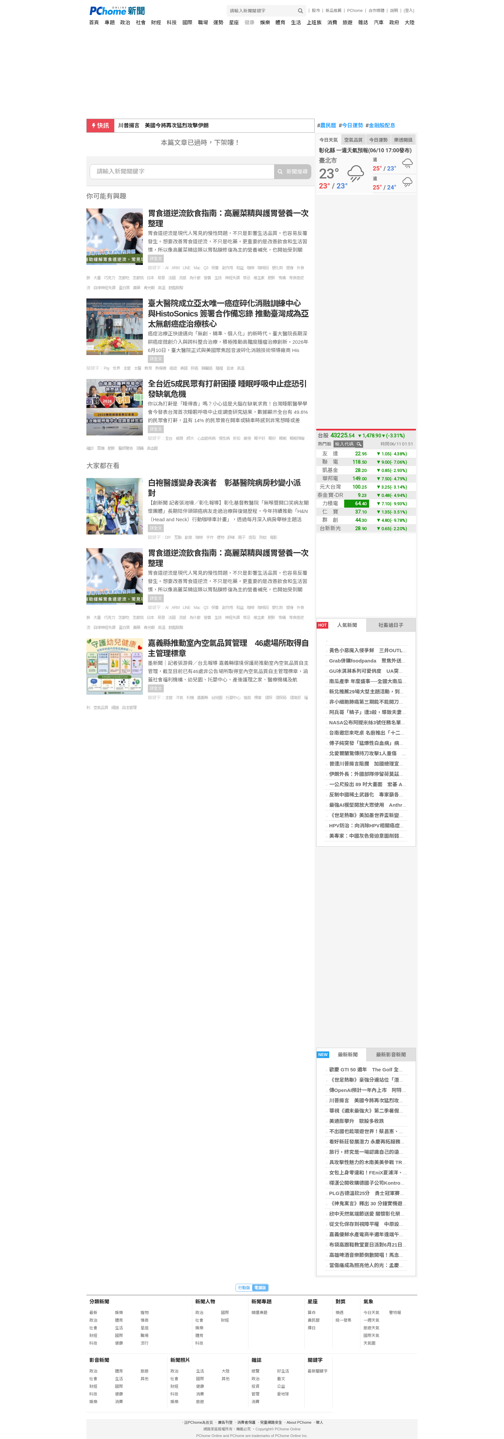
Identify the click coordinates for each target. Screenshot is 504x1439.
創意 (188, 537)
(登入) (409, 10)
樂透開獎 (403, 140)
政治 (125, 22)
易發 (161, 278)
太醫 (137, 368)
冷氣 (179, 697)
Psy (106, 368)
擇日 (312, 1328)
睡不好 (259, 438)
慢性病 (224, 438)
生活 (296, 22)
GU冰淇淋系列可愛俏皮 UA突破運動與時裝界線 (384, 671)
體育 (280, 22)
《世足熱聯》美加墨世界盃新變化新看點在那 (379, 815)
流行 (145, 1343)
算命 (312, 1312)
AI (166, 268)
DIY (168, 537)
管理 (255, 1394)
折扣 (236, 438)
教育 (148, 368)
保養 (215, 268)
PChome (355, 10)
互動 (177, 537)
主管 (127, 368)
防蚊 (262, 537)
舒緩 (231, 537)
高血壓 (152, 448)
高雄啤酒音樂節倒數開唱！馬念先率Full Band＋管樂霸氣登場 (397, 1255)
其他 (145, 1379)
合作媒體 (376, 10)
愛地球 (283, 1394)
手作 (209, 537)
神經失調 (232, 278)
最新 (93, 1312)
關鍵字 (315, 1360)
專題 (110, 22)
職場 (203, 22)
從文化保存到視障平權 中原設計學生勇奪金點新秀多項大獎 (396, 1224)
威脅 (179, 438)
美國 (183, 368)
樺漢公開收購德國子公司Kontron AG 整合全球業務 (388, 1183)
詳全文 (156, 258)
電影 (273, 537)
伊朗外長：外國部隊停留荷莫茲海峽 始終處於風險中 (389, 774)
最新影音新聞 (391, 1054)
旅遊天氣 (371, 1328)
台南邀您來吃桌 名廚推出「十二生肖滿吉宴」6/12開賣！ (392, 733)
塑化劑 (277, 268)
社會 (141, 22)
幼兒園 (216, 697)
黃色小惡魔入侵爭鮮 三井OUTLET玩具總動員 (381, 650)
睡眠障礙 (297, 438)
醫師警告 (125, 448)
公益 (281, 1386)
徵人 (319, 1422)
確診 (90, 448)
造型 (252, 537)
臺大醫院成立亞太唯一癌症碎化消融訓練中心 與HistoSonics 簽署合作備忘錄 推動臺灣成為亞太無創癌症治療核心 (228, 313)
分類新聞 (99, 1301)
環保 (268, 697)
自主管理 (129, 707)
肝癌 (194, 368)
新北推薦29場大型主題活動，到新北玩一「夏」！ (384, 691)
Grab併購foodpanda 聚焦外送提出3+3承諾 (379, 660)
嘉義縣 (202, 697)
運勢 (218, 22)
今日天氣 (328, 140)
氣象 (368, 1301)
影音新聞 (99, 1360)
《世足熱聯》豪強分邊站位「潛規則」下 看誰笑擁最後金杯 (394, 1080)
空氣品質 (353, 140)
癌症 (173, 368)
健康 (249, 22)
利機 (190, 697)
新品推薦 (334, 10)
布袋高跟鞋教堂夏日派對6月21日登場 (370, 1245)
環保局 (280, 697)
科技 (172, 22)
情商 (145, 1320)
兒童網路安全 (271, 1422)
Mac (197, 268)
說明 (394, 10)
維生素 (258, 278)
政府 (394, 22)
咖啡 (250, 268)
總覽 (255, 1371)
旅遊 (348, 22)
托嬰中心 (233, 697)
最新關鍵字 (318, 1371)
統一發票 (344, 1320)
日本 (150, 278)
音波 (230, 368)
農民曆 (326, 125)
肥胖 (271, 278)
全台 (168, 438)
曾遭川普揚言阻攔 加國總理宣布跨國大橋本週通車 (386, 764)
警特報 (395, 1312)
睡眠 (282, 438)
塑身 (289, 268)
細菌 (115, 707)
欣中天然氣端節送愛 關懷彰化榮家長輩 (373, 1214)
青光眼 (149, 288)
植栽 (247, 697)
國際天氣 (371, 1335)
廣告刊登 (225, 1422)
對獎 (341, 1301)
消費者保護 (246, 1422)
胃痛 (282, 278)
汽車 (379, 22)
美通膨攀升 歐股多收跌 (356, 1121)
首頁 (94, 22)
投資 (255, 1386)
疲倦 (247, 438)
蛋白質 (124, 288)
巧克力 (109, 278)
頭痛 (140, 448)
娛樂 (265, 22)
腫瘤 (219, 368)
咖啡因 (262, 268)
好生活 (283, 1371)
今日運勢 (351, 125)
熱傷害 (160, 368)
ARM (175, 268)
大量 (97, 278)
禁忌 (246, 278)
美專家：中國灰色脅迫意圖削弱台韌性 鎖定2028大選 (389, 836)
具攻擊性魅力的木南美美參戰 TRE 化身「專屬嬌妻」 (388, 1162)
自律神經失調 (104, 288)
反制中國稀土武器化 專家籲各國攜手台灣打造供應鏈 (389, 794)
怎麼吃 (123, 278)
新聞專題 (261, 1301)
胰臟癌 (206, 368)
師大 (190, 438)
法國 (171, 278)
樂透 (340, 1312)
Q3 (205, 268)
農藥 (136, 288)
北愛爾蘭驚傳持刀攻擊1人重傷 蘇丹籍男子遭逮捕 (385, 753)
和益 (240, 268)
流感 (182, 278)
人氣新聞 (337, 625)
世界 (116, 368)
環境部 (295, 697)
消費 (332, 22)
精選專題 (259, 1312)
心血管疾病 (206, 438)
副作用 (227, 268)
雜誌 (363, 22)
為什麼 (194, 278)
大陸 (410, 22)
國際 (187, 22)
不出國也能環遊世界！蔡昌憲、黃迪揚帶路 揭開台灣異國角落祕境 (404, 1131)
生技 (218, 278)
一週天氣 (371, 1320)
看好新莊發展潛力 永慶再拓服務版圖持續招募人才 (384, 1141)
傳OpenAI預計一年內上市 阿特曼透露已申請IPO (384, 1090)
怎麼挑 (138, 278)
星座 (234, 22)
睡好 (272, 438)
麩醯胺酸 (175, 288)
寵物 (145, 1312)
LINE (186, 268)
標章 (257, 697)
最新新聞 (337, 1054)
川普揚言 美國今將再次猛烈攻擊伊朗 (163, 125)
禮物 (220, 537)
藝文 (281, 1379)
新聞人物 (205, 1301)
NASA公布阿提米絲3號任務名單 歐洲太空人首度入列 (390, 722)
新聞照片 (180, 1360)
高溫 (161, 288)
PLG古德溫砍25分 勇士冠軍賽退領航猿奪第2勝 (383, 1193)
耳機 (100, 448)
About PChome (299, 1422)
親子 (241, 537)
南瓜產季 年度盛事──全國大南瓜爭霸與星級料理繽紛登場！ (395, 681)
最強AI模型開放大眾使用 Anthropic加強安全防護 (386, 805)
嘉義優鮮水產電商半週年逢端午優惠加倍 (374, 1234)
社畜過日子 (390, 625)
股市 (316, 10)
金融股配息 (380, 125)
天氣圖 (369, 1343)
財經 (156, 22)
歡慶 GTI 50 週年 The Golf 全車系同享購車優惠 (384, 1069)
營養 (207, 278)
